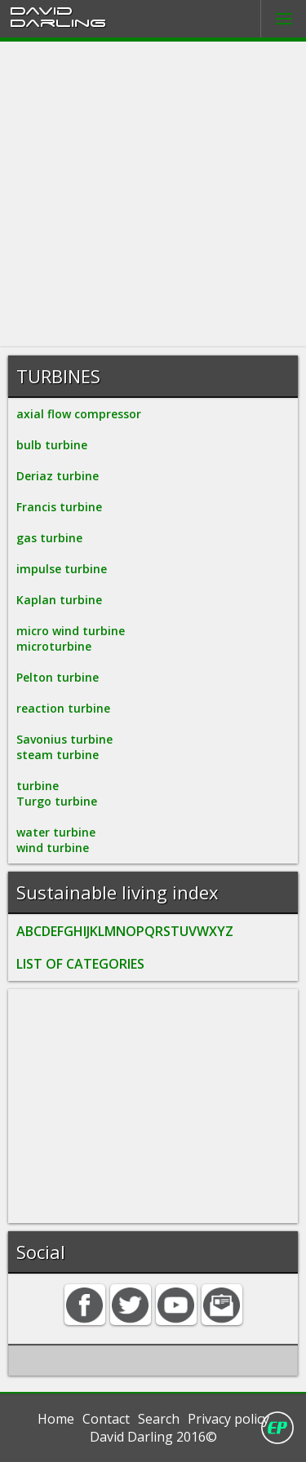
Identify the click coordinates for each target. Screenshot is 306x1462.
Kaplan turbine (59, 599)
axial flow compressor (78, 414)
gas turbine (49, 537)
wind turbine (52, 847)
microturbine (53, 646)
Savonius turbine (64, 739)
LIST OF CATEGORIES (80, 964)
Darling (58, 22)
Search (159, 1419)
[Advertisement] (153, 194)
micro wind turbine (70, 630)
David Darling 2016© (153, 1437)
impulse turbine (61, 568)
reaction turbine (63, 708)
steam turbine (57, 754)
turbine (37, 785)
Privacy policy (228, 1419)
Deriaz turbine (57, 476)
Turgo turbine (56, 801)
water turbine (55, 832)
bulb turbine (51, 445)
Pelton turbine (57, 677)
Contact (106, 1419)
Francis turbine (59, 507)
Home (56, 1419)
